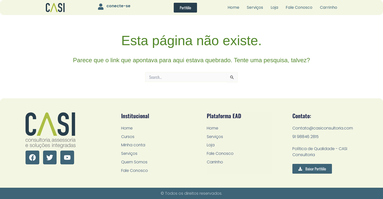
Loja (274, 7)
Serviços (255, 7)
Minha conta (133, 145)
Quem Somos (134, 162)
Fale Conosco (299, 7)
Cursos (128, 136)
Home (233, 7)
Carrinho (328, 7)
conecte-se (118, 6)
